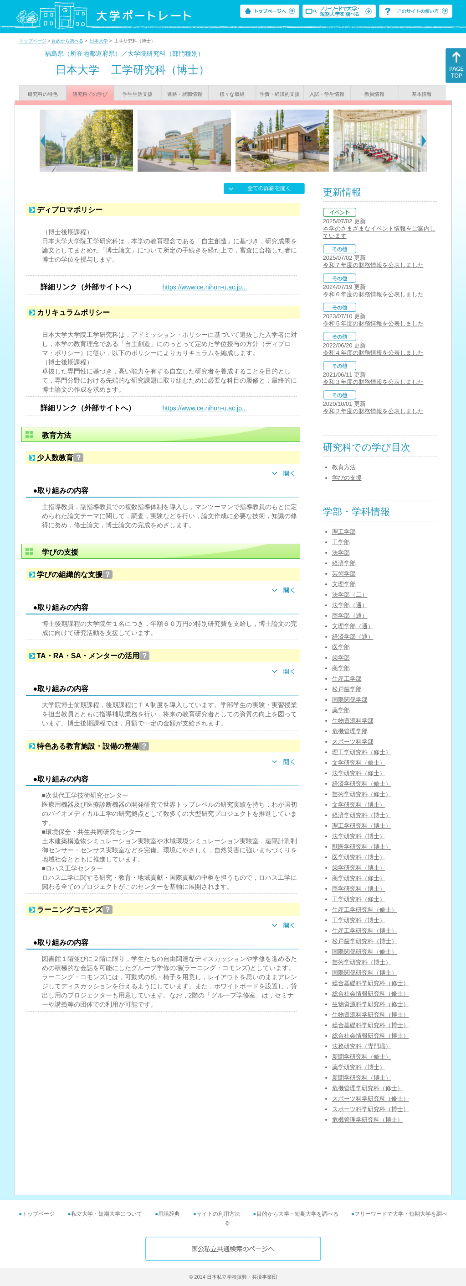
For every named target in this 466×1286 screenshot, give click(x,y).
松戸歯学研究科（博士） (364, 941)
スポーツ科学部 (353, 741)
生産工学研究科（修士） (364, 909)
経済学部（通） (353, 636)
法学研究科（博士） (358, 836)
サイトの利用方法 (218, 1214)
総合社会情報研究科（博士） (370, 1035)
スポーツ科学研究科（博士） (370, 1109)
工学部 (341, 542)
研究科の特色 (43, 94)
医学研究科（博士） (358, 857)
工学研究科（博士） (358, 920)
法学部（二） (350, 594)
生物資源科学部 (353, 720)
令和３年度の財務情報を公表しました (373, 381)
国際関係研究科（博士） (364, 972)
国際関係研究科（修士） (364, 951)
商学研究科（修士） (358, 878)
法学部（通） (350, 605)
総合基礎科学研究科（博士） (370, 1025)
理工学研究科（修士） (361, 752)
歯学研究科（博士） (358, 867)
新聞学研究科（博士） (361, 1077)
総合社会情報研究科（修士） (370, 993)
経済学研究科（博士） (361, 815)
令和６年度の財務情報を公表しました (373, 294)
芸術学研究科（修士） (361, 794)
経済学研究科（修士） (361, 783)
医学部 (341, 647)
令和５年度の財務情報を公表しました (373, 323)
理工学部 (344, 531)
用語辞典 (169, 1214)
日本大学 (99, 40)
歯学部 (341, 657)
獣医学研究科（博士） (361, 846)
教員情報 (374, 94)
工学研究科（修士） (358, 899)
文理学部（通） (353, 626)
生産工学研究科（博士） (364, 930)
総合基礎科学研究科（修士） (370, 983)
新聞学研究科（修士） (361, 1056)
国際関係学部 (350, 699)
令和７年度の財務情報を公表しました (373, 265)
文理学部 (344, 584)
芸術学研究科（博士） (361, 962)
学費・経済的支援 (280, 94)
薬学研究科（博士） (358, 1067)
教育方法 (344, 467)
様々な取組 (232, 94)
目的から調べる (67, 40)
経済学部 (344, 563)
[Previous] (43, 141)
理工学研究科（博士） (361, 825)
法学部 (341, 552)
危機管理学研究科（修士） (367, 1088)
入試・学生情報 (326, 94)
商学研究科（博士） (358, 888)
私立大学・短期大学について (106, 1214)
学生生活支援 (138, 94)
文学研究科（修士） (358, 762)
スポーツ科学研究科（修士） (370, 1098)
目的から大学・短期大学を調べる (297, 1214)
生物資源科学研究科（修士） (370, 1004)
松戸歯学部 (347, 689)
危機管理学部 (350, 731)
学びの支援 (347, 477)
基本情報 (422, 94)
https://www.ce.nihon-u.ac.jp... (205, 287)
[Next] (424, 141)
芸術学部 (344, 573)
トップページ (32, 40)
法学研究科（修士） (358, 773)
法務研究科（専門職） (361, 1046)
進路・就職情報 (184, 94)
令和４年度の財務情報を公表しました (373, 352)
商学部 (341, 668)
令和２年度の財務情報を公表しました (373, 411)
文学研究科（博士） (358, 804)
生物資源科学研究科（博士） (370, 1014)
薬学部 (341, 710)
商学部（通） (350, 615)
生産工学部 (347, 678)
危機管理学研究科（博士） (367, 1119)
